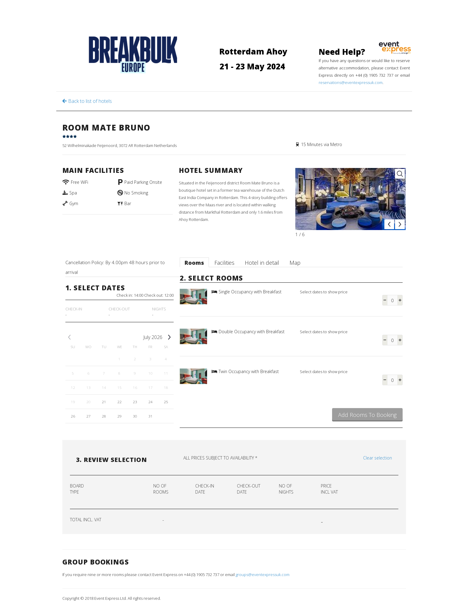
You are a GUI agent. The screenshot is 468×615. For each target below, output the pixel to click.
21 (104, 401)
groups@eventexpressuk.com (262, 574)
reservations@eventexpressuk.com (351, 82)
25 (166, 401)
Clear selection (377, 458)
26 (73, 416)
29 (119, 416)
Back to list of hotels (90, 101)
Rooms (194, 262)
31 (150, 416)
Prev (389, 224)
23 (135, 401)
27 (88, 416)
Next (400, 224)
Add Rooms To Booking (367, 414)
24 (150, 401)
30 (135, 416)
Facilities (224, 262)
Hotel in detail (262, 262)
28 (104, 416)
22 (119, 401)
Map (294, 262)
